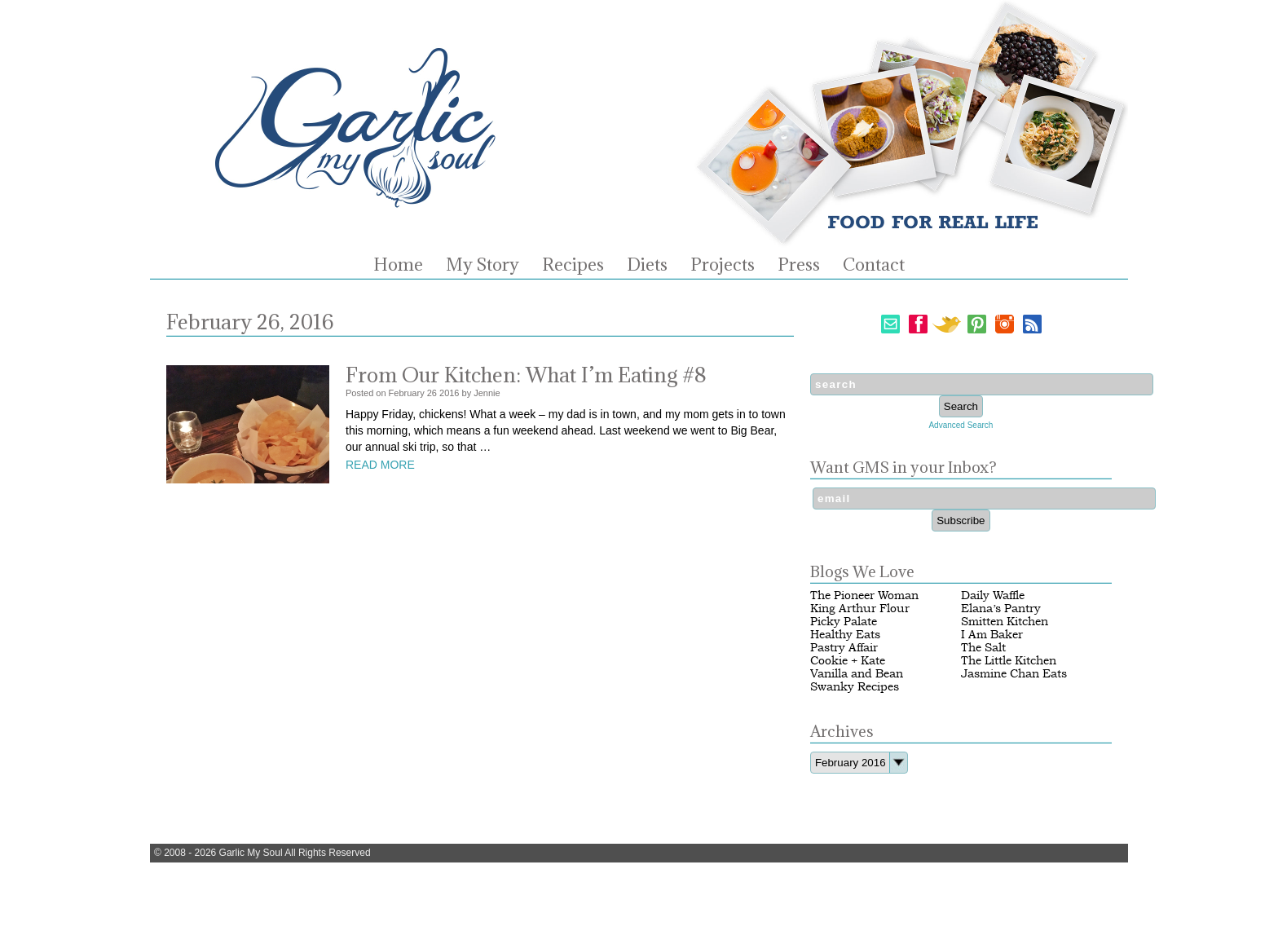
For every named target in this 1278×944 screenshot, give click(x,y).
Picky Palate (843, 622)
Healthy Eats (845, 635)
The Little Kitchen (1008, 661)
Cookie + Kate (847, 661)
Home (398, 265)
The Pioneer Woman (864, 595)
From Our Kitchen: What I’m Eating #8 (526, 374)
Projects (722, 265)
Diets (647, 265)
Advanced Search (960, 425)
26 (432, 393)
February (407, 393)
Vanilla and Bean (856, 674)
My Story (482, 265)
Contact (874, 265)
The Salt (983, 648)
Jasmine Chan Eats (1014, 674)
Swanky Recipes (854, 687)
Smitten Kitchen (1004, 622)
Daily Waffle (993, 595)
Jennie (487, 393)
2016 (449, 393)
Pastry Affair (844, 648)
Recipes (573, 265)
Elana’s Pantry (1001, 608)
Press (799, 265)
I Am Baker (992, 635)
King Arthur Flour (860, 608)
